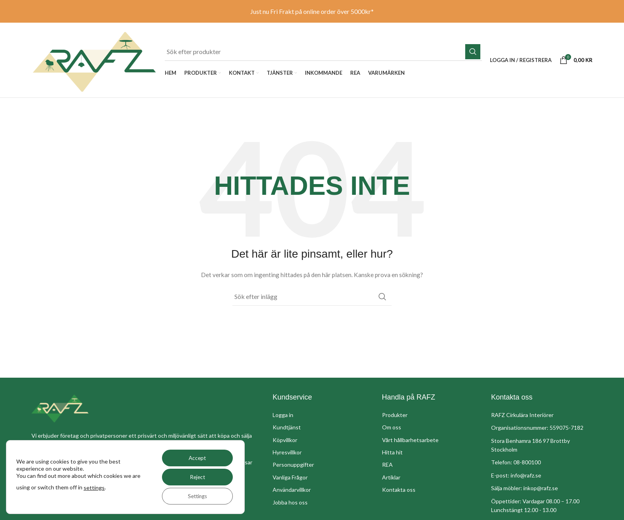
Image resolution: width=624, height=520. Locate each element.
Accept (195, 457)
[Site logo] (94, 65)
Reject (195, 476)
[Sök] (323, 53)
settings (103, 487)
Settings (195, 496)
